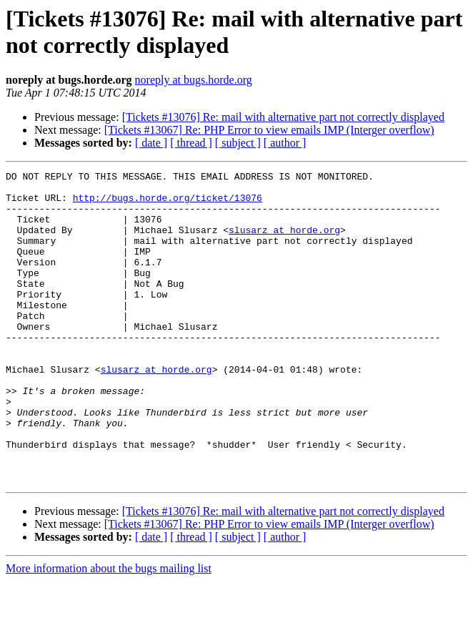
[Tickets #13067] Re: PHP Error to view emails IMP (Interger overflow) (269, 130)
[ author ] (285, 143)
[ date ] (151, 143)
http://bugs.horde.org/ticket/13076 (167, 203)
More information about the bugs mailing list (108, 630)
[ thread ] (191, 143)
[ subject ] (238, 143)
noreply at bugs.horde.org (193, 80)
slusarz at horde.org (284, 242)
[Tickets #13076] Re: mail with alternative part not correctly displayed (283, 117)
